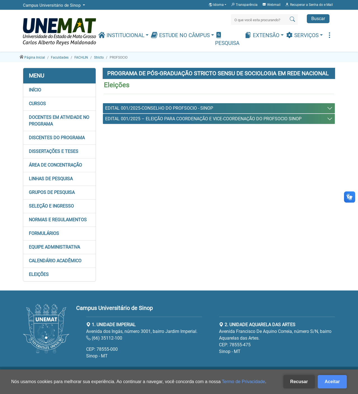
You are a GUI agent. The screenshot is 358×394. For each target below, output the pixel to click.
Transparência (244, 4)
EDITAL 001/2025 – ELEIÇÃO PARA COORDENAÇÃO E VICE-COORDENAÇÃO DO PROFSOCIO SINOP (203, 118)
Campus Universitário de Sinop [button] (52, 5)
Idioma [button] (217, 5)
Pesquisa (227, 39)
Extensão (262, 35)
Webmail (271, 4)
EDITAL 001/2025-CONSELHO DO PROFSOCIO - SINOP (159, 108)
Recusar (299, 381)
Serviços (303, 35)
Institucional (122, 35)
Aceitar (332, 381)
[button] (59, 90)
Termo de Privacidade (243, 381)
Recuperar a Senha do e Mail (309, 4)
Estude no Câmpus (181, 35)
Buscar (318, 18)
